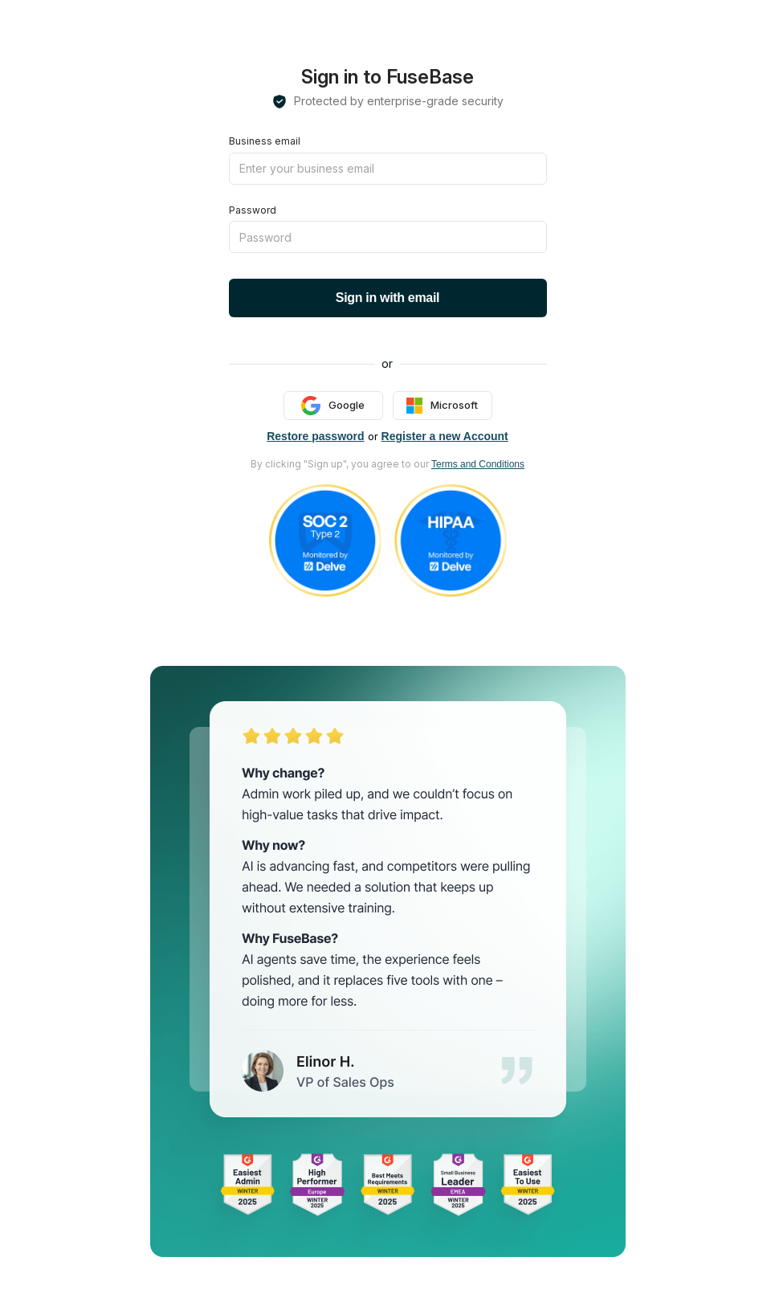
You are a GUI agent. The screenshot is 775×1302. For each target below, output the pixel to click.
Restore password (315, 436)
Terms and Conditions (477, 464)
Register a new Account (444, 436)
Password (252, 210)
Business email (264, 141)
